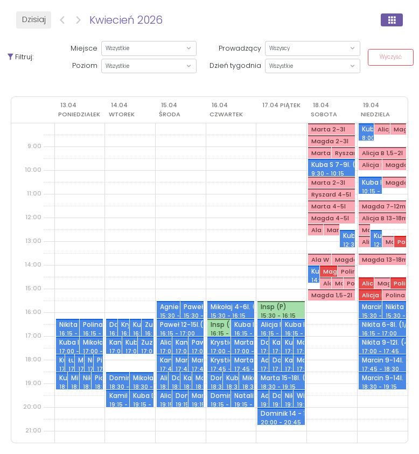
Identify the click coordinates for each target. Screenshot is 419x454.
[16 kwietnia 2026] (227, 110)
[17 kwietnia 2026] (281, 105)
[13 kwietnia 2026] (80, 110)
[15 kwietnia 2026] (171, 110)
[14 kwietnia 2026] (123, 110)
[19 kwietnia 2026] (376, 110)
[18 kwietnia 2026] (325, 110)
